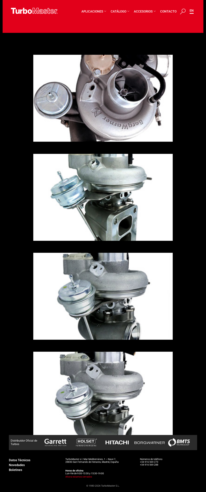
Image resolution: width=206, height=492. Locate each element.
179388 (42, 48)
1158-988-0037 (52, 147)
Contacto (168, 11)
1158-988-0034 (52, 345)
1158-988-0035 (52, 246)
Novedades (17, 465)
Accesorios (145, 11)
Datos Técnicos (19, 460)
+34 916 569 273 (149, 462)
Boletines (15, 470)
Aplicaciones (93, 11)
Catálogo (120, 11)
